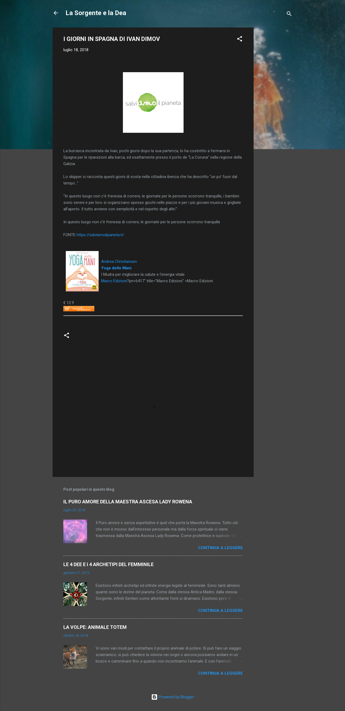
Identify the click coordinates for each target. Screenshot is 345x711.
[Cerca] (289, 14)
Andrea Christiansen (119, 261)
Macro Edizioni (114, 280)
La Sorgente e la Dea (95, 13)
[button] (239, 40)
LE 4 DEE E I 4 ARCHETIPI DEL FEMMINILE (108, 564)
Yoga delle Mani (116, 268)
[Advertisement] (275, 108)
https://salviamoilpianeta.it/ (100, 234)
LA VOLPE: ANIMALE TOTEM (95, 627)
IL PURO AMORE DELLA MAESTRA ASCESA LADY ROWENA (127, 501)
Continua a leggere (220, 547)
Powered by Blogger (172, 697)
